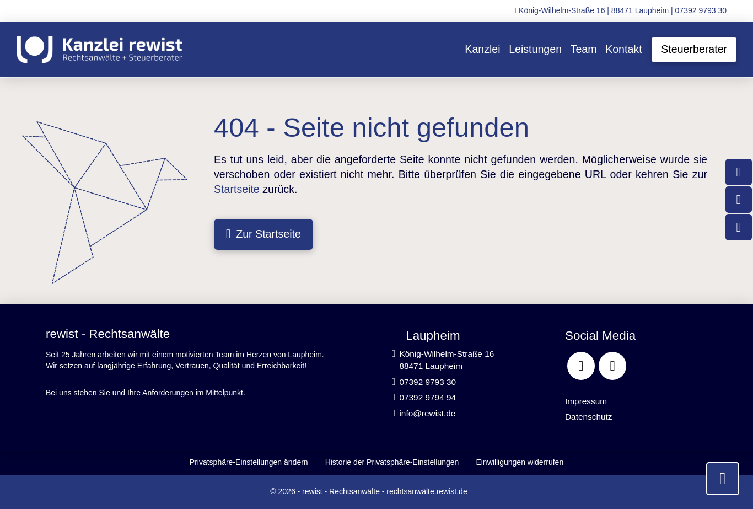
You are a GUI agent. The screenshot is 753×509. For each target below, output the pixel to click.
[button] (248, 462)
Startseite (237, 189)
